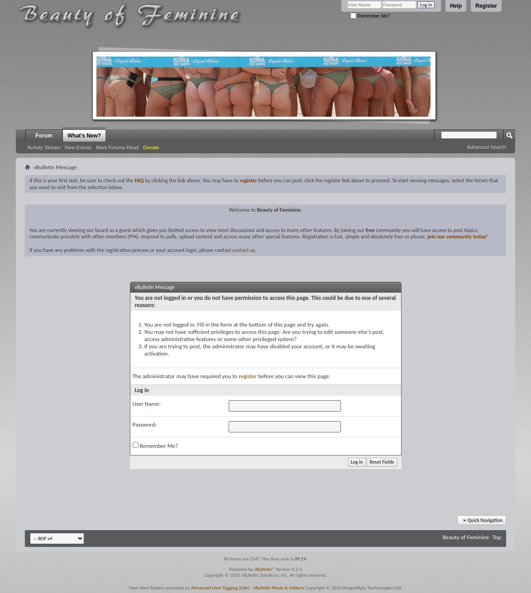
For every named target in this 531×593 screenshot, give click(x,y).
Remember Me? (370, 16)
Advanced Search (486, 147)
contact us (243, 250)
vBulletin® (264, 569)
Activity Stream (43, 147)
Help (456, 6)
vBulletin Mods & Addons (278, 588)
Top (497, 537)
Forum (43, 136)
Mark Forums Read (117, 147)
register (248, 376)
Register (486, 6)
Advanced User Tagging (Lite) (220, 588)
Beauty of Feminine (466, 537)
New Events (78, 147)
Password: (145, 424)
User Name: (147, 403)
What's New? (84, 136)
